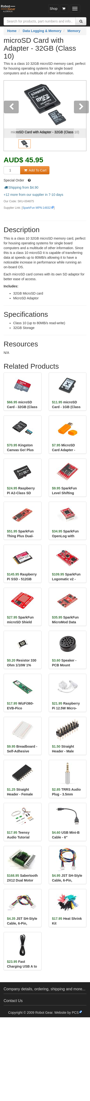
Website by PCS (66, 1012)
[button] (10, 116)
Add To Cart (34, 170)
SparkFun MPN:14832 (37, 207)
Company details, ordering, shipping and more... (44, 989)
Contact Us (13, 1001)
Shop (54, 9)
